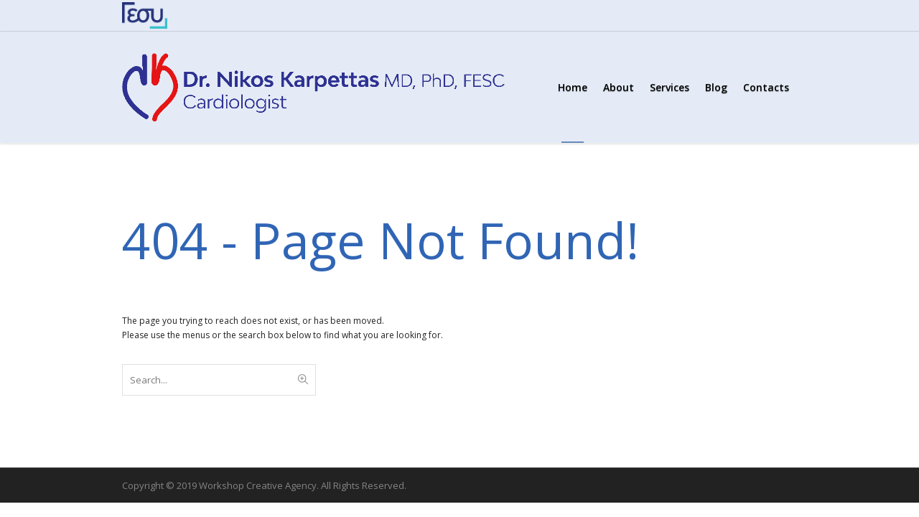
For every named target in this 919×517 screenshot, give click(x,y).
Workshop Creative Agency (258, 485)
